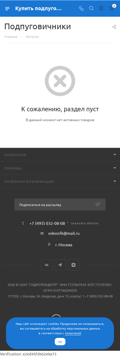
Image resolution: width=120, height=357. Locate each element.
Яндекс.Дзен (73, 265)
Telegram (60, 265)
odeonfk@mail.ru (64, 233)
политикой (73, 333)
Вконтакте (46, 265)
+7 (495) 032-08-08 (47, 223)
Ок (60, 342)
